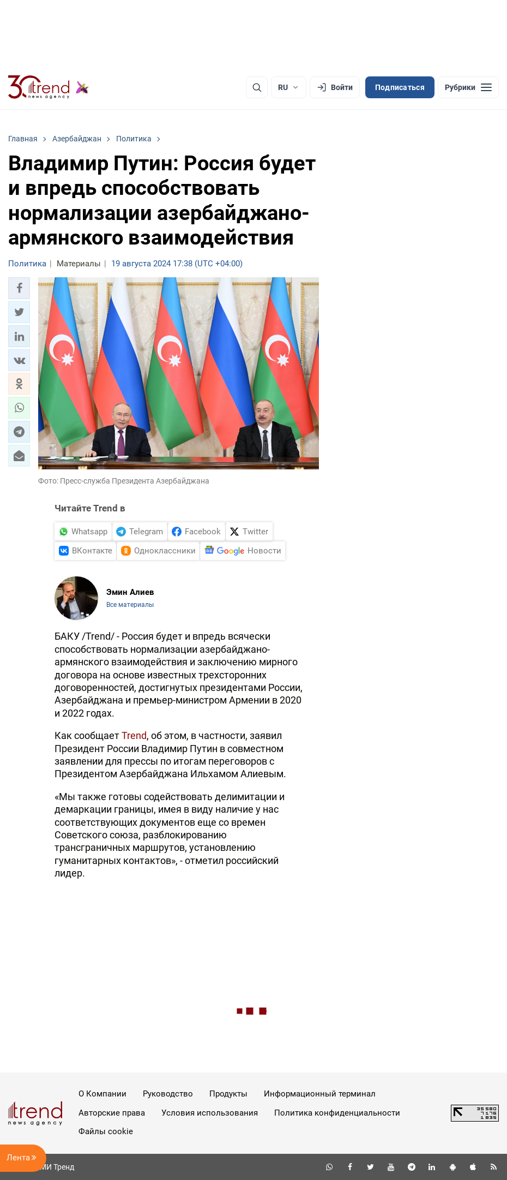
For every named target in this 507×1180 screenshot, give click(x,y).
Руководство (168, 1094)
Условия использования (209, 1113)
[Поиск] (257, 87)
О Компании (102, 1094)
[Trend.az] (48, 87)
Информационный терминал (320, 1094)
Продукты (228, 1094)
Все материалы (130, 605)
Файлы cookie (106, 1131)
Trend (134, 735)
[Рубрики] (468, 87)
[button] (19, 288)
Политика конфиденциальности (337, 1113)
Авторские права (112, 1113)
